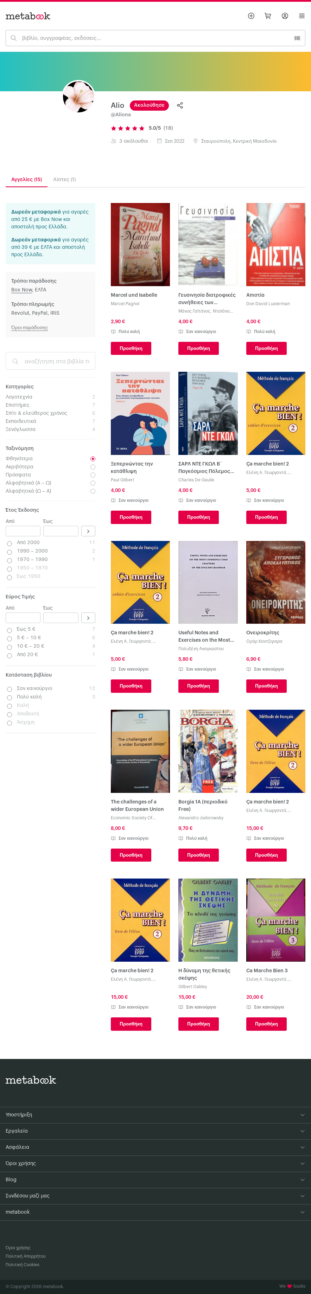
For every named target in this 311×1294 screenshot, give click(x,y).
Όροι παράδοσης (29, 327)
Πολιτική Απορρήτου (26, 1256)
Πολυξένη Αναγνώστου (201, 649)
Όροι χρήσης (18, 1248)
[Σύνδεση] (285, 15)
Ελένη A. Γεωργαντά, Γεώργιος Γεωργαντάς (268, 473)
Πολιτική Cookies (22, 1265)
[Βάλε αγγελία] (251, 15)
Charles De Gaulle (196, 480)
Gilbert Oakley (192, 987)
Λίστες (64, 179)
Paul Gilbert (122, 480)
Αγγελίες (26, 179)
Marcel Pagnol (125, 304)
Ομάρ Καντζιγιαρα (264, 641)
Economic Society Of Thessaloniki (131, 818)
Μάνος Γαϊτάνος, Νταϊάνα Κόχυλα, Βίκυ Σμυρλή (204, 311)
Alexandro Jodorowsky (200, 818)
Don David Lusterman (268, 304)
